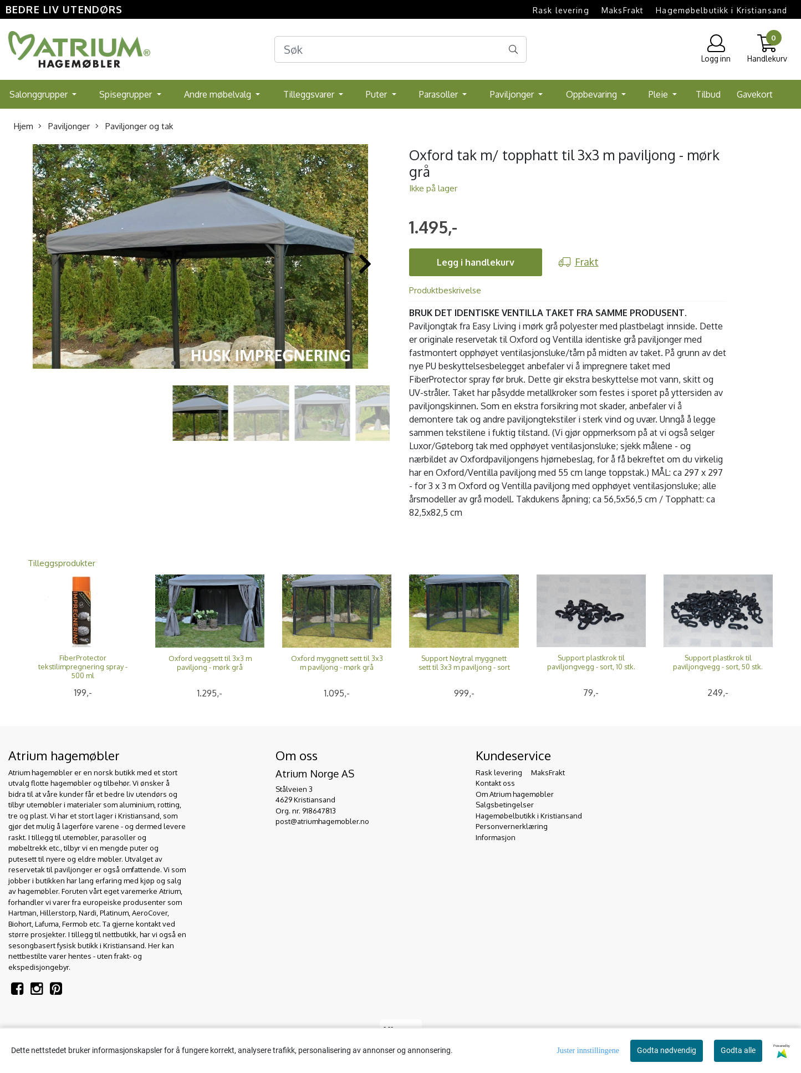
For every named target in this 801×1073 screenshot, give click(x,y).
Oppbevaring (592, 94)
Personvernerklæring (512, 826)
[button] (173, 363)
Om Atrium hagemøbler (515, 794)
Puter (377, 94)
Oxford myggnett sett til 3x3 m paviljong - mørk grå (337, 663)
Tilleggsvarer (309, 94)
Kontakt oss (495, 783)
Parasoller (439, 94)
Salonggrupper (39, 94)
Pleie (659, 94)
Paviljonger (513, 94)
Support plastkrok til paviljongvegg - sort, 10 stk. (591, 662)
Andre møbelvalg (218, 94)
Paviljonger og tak (134, 126)
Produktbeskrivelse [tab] (445, 290)
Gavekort (755, 94)
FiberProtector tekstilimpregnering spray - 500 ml (82, 666)
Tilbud (708, 94)
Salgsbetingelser (505, 804)
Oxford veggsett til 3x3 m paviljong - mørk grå (210, 663)
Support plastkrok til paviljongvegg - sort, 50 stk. (718, 662)
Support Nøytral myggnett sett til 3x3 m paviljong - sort (464, 663)
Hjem (23, 126)
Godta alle (738, 1050)
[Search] (400, 49)
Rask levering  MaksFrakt (588, 10)
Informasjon (496, 837)
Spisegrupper (126, 94)
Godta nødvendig (666, 1050)
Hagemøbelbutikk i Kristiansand (721, 10)
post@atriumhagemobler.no (322, 821)
